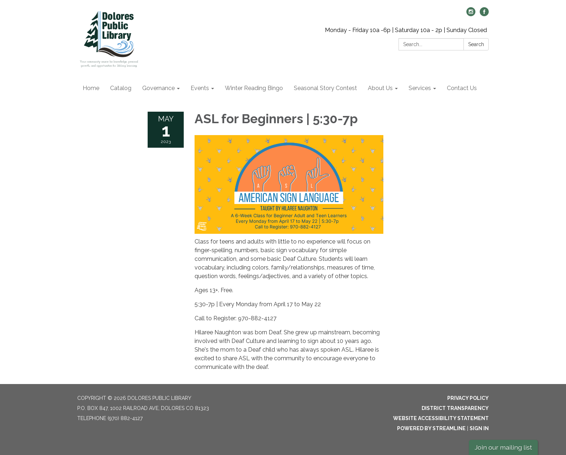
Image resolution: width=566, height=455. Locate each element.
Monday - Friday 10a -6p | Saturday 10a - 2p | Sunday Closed (406, 30)
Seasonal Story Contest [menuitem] (325, 88)
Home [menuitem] (91, 88)
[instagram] (470, 14)
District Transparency (455, 408)
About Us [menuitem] (380, 88)
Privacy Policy (468, 398)
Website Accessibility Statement (441, 418)
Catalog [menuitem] (120, 88)
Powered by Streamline (431, 428)
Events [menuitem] (200, 88)
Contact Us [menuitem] (462, 88)
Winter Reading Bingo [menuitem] (254, 88)
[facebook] (484, 14)
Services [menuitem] (420, 88)
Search (476, 44)
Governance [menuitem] (158, 88)
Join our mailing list (503, 447)
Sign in (479, 428)
